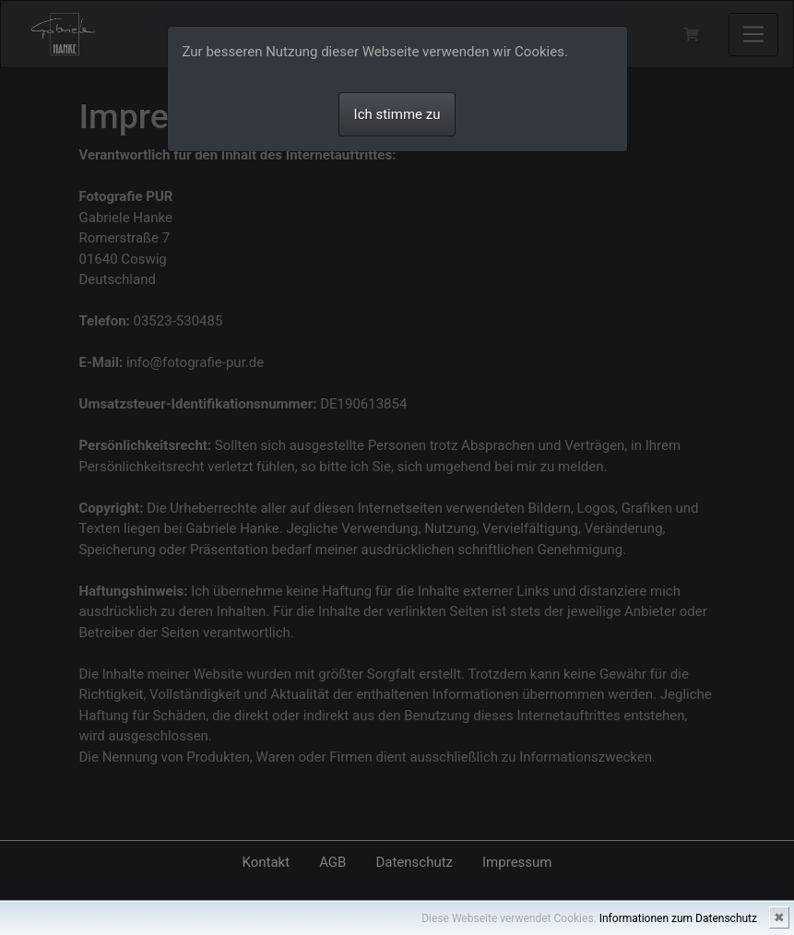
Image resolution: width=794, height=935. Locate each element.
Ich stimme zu (397, 114)
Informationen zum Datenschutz (678, 918)
